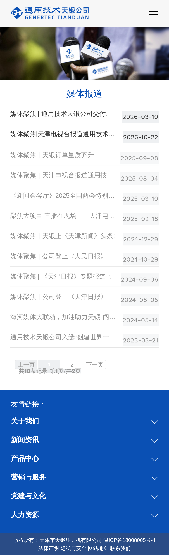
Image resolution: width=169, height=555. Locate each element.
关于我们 (25, 421)
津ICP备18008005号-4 (129, 540)
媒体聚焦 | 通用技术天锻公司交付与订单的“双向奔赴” (63, 114)
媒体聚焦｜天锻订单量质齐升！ (55, 156)
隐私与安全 (73, 548)
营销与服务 (28, 477)
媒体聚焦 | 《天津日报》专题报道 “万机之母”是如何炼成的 (63, 277)
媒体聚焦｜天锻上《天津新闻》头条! (62, 237)
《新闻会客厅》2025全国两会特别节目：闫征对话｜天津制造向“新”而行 (63, 196)
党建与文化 (28, 496)
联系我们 (120, 548)
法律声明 (48, 548)
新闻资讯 (25, 440)
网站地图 (98, 548)
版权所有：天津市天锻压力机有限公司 (57, 540)
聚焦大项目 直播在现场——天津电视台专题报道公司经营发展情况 (63, 216)
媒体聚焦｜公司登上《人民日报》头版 (63, 257)
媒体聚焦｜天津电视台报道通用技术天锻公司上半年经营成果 (63, 176)
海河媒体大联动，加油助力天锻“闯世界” (63, 317)
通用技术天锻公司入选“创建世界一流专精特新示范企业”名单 (63, 338)
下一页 (94, 364)
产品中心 (25, 458)
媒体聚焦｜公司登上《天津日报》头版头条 (63, 297)
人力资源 (25, 515)
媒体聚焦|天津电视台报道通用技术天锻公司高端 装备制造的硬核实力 (63, 134)
